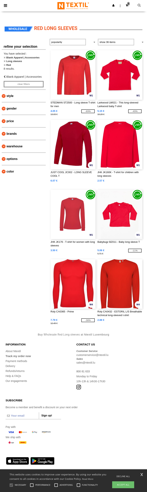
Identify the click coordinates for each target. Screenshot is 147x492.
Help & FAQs (13, 375)
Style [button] (10, 96)
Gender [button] (12, 108)
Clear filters (23, 84)
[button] (113, 5)
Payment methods (16, 361)
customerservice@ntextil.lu (92, 354)
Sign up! (46, 415)
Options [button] (12, 159)
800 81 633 (83, 371)
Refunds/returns (15, 371)
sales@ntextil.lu (85, 362)
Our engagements (16, 380)
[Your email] (22, 415)
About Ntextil (13, 351)
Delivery (10, 366)
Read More (87, 478)
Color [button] (10, 171)
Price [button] (10, 121)
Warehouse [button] (15, 146)
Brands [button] (12, 133)
